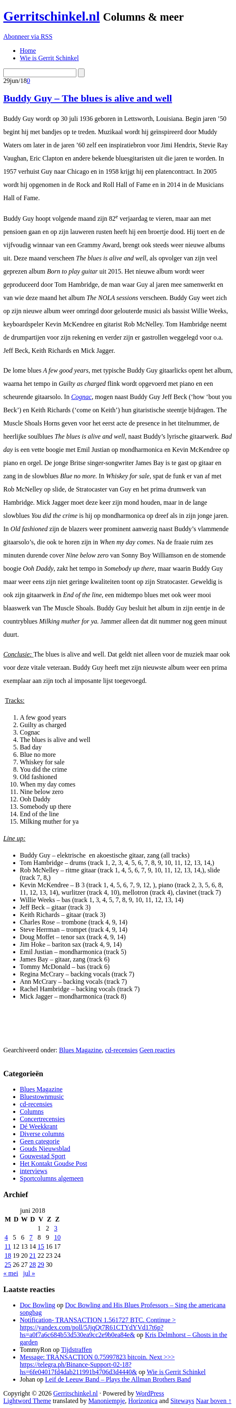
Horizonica (143, 1400)
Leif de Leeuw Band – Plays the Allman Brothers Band (118, 1379)
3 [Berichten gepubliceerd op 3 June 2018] (55, 1228)
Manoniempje (106, 1400)
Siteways (182, 1400)
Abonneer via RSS (27, 36)
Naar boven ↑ (213, 1400)
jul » (29, 1273)
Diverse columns (42, 1133)
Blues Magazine (80, 1050)
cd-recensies (121, 1050)
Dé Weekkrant (38, 1126)
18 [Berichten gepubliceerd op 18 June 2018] (8, 1255)
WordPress (150, 1393)
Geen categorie (39, 1141)
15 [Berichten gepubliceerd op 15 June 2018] (41, 1246)
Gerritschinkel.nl (51, 16)
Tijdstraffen (76, 1349)
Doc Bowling (37, 1305)
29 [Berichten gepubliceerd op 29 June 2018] (41, 1264)
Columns (32, 1111)
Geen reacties (157, 1050)
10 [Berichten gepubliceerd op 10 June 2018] (57, 1237)
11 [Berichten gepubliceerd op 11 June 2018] (8, 1246)
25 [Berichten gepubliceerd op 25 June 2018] (8, 1264)
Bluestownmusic (42, 1096)
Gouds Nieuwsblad (45, 1148)
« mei (10, 1273)
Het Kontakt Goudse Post (53, 1163)
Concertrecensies (42, 1118)
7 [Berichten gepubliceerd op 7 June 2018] (31, 1237)
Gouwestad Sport (43, 1156)
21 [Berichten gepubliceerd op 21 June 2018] (32, 1255)
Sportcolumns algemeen (51, 1178)
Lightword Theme (27, 1400)
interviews (33, 1170)
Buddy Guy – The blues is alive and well (87, 98)
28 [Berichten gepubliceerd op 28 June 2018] (32, 1264)
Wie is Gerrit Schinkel (176, 1371)
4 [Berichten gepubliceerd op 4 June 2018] (6, 1237)
